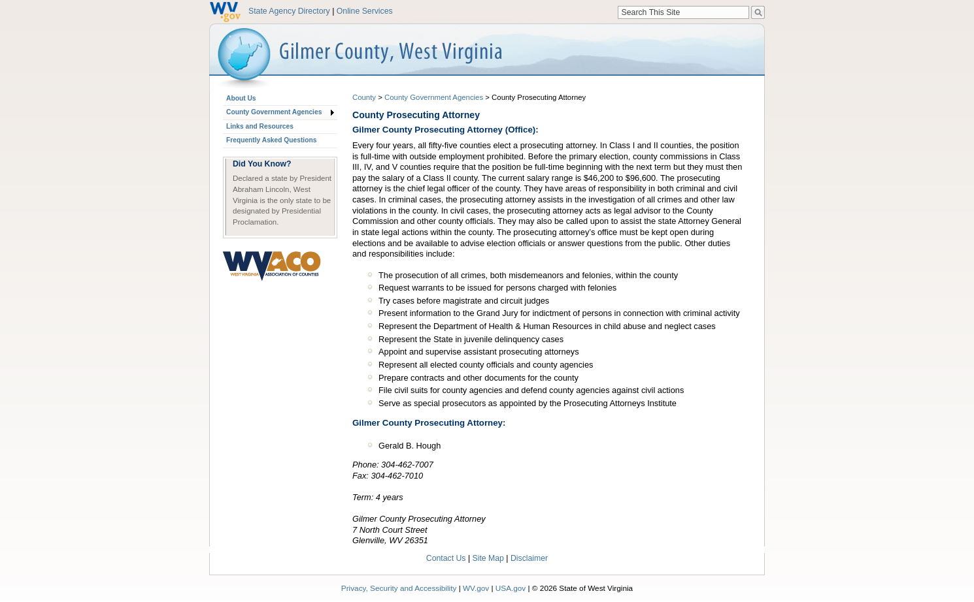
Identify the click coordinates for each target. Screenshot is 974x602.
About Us (241, 98)
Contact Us (446, 558)
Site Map (488, 558)
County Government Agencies (274, 112)
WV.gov (476, 588)
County (364, 97)
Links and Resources (260, 126)
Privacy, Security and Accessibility (399, 588)
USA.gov (510, 588)
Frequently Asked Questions (271, 140)
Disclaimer (529, 558)
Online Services (365, 11)
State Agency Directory (289, 11)
